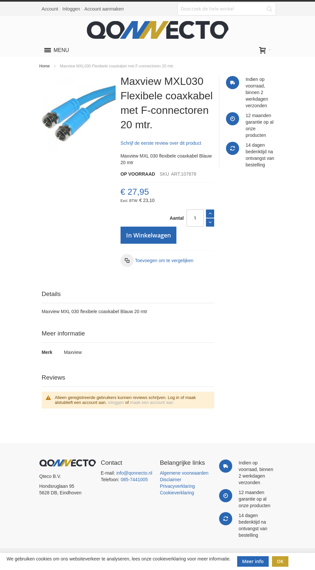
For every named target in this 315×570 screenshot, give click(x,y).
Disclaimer (170, 479)
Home (44, 66)
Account (50, 9)
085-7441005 (134, 479)
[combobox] (226, 8)
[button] (157, 260)
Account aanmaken (104, 9)
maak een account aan (151, 402)
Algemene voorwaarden (184, 473)
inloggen (116, 402)
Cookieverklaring (177, 492)
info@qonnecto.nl (134, 473)
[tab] (128, 294)
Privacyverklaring (177, 486)
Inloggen (71, 9)
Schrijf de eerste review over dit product (161, 143)
